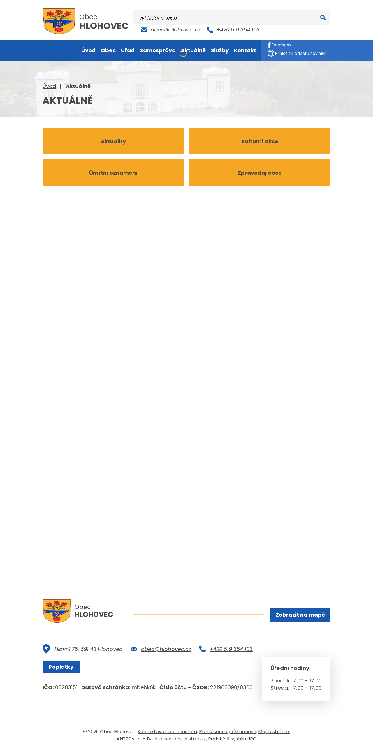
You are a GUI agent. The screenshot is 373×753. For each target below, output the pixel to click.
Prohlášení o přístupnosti (227, 733)
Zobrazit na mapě (299, 615)
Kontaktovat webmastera (167, 733)
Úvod (49, 86)
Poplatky (62, 669)
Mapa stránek (274, 733)
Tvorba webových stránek (176, 741)
